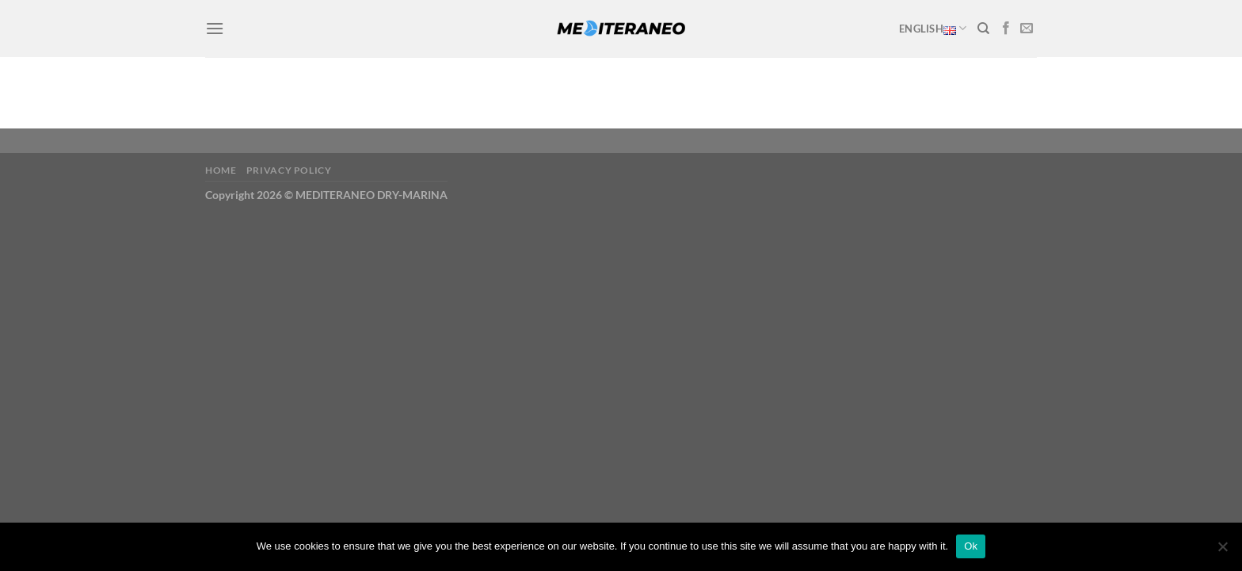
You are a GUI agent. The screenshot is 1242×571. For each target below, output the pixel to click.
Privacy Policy (289, 170)
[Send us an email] (1026, 28)
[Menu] (214, 28)
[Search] (983, 28)
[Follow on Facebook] (1006, 28)
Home (220, 170)
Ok (970, 546)
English (932, 28)
